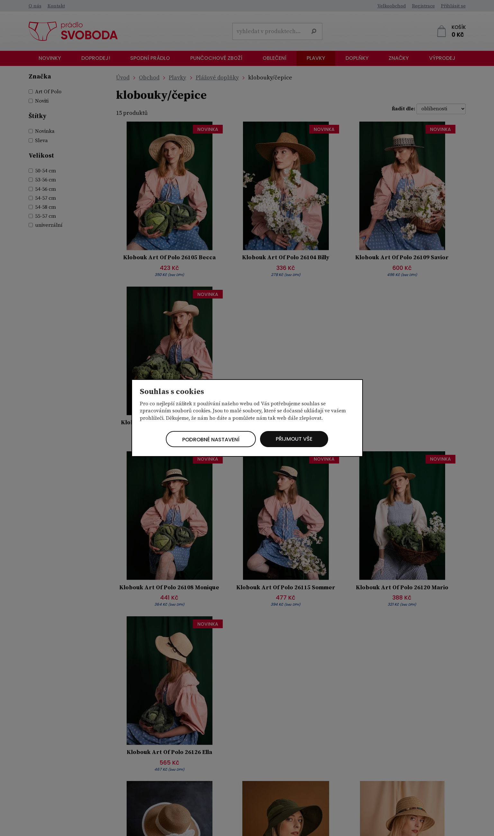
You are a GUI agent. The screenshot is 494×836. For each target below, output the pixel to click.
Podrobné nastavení (207, 440)
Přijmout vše (300, 439)
